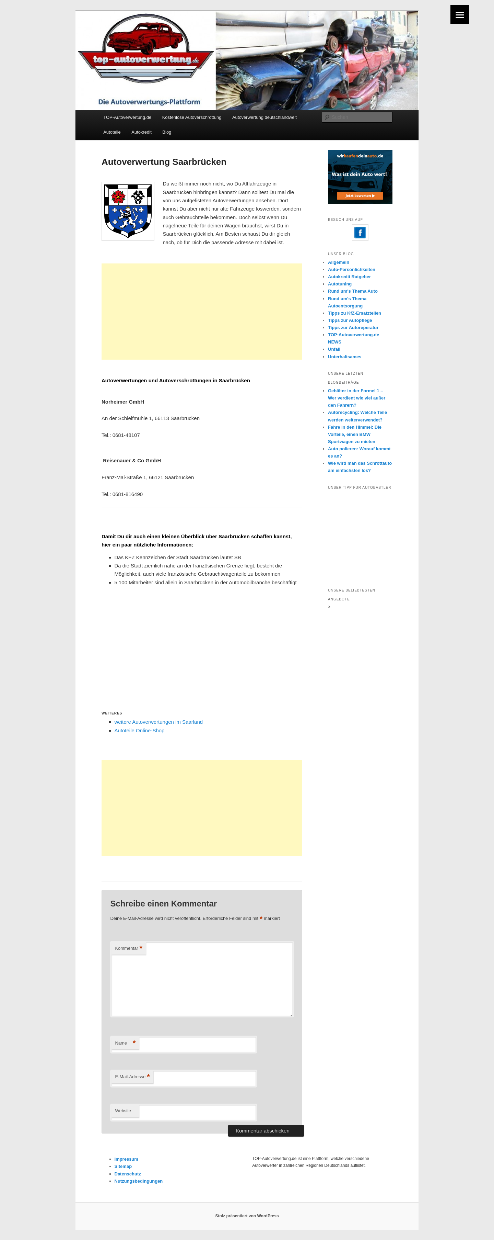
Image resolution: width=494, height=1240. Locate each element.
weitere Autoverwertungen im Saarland (159, 722)
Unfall (334, 349)
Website (123, 1110)
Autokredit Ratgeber (349, 276)
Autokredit (141, 132)
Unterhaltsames (345, 356)
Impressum (126, 1159)
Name (125, 1043)
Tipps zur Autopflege (350, 320)
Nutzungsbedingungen (139, 1181)
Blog (166, 132)
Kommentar (128, 949)
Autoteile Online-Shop (140, 730)
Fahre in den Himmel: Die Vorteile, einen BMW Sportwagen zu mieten (354, 434)
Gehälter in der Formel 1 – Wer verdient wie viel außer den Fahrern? (356, 398)
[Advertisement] (202, 311)
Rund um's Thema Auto (353, 291)
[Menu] (459, 14)
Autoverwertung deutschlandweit (264, 117)
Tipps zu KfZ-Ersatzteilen (354, 313)
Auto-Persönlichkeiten (351, 269)
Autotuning (340, 283)
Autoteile (112, 132)
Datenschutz (128, 1173)
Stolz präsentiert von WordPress (247, 1216)
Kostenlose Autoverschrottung (192, 117)
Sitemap (123, 1166)
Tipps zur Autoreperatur (353, 327)
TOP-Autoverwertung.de (127, 117)
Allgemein (338, 262)
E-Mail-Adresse (132, 1077)
